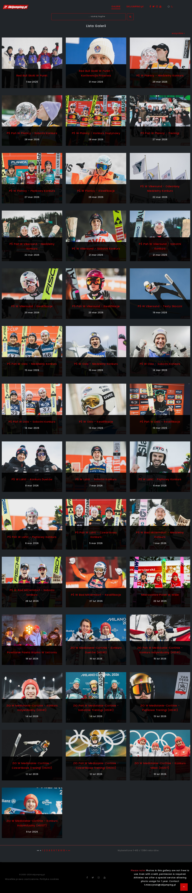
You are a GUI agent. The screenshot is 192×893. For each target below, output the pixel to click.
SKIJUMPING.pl (135, 6)
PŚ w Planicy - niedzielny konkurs (160, 75)
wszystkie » (178, 33)
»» (69, 850)
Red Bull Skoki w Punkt (32, 75)
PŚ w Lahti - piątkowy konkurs (160, 479)
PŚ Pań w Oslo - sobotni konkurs (32, 422)
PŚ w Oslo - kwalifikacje (96, 422)
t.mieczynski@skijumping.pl (160, 884)
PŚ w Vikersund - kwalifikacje (32, 306)
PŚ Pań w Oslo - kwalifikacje (160, 422)
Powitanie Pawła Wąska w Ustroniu (32, 652)
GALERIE (116, 6)
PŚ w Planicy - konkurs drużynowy (96, 133)
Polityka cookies (49, 879)
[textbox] (88, 17)
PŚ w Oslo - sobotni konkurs (159, 364)
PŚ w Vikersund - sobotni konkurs (96, 248)
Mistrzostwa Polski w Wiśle (160, 595)
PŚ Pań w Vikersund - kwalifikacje (96, 306)
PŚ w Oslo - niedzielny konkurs (96, 364)
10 (64, 850)
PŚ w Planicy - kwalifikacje (96, 191)
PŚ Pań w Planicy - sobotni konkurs (32, 133)
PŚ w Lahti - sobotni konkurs (96, 479)
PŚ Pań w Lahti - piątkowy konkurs (32, 537)
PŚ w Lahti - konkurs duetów (32, 479)
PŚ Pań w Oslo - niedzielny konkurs (32, 364)
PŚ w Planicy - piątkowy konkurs (32, 191)
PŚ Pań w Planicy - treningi (160, 133)
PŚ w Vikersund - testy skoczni (160, 306)
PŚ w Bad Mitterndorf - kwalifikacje (96, 595)
